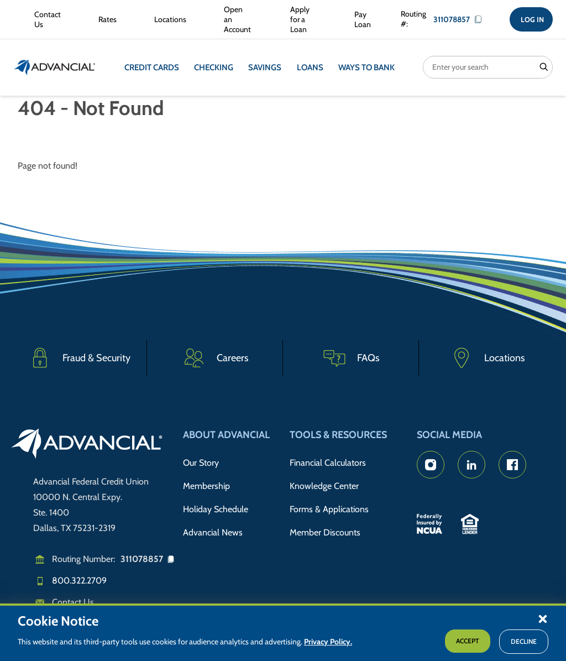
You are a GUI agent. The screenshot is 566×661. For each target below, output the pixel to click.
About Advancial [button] (226, 435)
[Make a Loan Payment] (360, 19)
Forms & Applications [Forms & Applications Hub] (329, 507)
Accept (467, 641)
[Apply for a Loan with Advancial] (301, 19)
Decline (524, 641)
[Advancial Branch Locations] (168, 19)
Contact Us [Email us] (73, 602)
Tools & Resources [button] (338, 435)
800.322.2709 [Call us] (79, 580)
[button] (542, 618)
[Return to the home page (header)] (54, 67)
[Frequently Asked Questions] (351, 358)
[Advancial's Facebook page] (512, 464)
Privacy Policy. (328, 642)
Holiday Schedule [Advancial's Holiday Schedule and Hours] (215, 507)
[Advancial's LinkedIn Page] (471, 464)
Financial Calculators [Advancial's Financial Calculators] (328, 462)
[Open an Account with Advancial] (236, 19)
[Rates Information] (105, 19)
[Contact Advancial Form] (45, 19)
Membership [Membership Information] (206, 485)
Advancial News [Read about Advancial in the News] (213, 530)
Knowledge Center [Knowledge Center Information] (324, 485)
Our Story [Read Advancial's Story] (201, 462)
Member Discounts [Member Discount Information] (325, 530)
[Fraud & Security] (79, 358)
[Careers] (215, 358)
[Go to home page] (87, 445)
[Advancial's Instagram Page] (430, 464)
